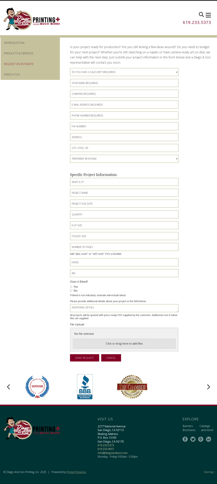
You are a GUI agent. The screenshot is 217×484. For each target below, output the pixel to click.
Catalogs (205, 426)
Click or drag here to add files (124, 343)
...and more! (206, 430)
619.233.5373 (197, 22)
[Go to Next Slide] (208, 386)
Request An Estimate (19, 64)
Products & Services (18, 53)
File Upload (77, 324)
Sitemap (209, 472)
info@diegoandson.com (112, 453)
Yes (74, 287)
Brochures (189, 430)
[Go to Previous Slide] (9, 386)
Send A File (12, 74)
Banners (188, 426)
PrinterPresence (76, 472)
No (73, 290)
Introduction (14, 43)
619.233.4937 (106, 449)
